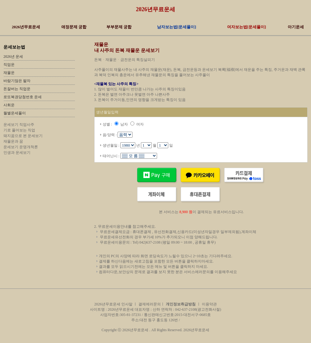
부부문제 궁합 (119, 27)
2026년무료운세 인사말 (113, 304)
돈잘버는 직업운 (16, 89)
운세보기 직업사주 (18, 124)
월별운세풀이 (14, 113)
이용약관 (209, 304)
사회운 (9, 105)
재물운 (9, 73)
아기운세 (296, 27)
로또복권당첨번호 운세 (22, 97)
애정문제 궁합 (73, 27)
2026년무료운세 (155, 9)
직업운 (9, 64)
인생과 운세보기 (16, 152)
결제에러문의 (149, 304)
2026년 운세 (13, 56)
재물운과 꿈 (13, 141)
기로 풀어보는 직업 (19, 130)
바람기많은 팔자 (16, 81)
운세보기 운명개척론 (20, 147)
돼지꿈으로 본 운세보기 (23, 136)
